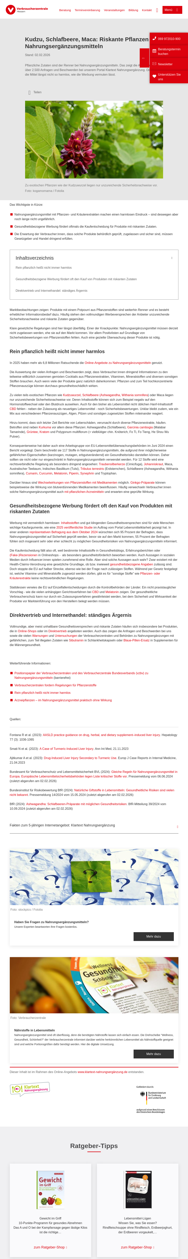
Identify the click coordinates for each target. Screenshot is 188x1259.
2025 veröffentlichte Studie (74, 527)
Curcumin (45, 473)
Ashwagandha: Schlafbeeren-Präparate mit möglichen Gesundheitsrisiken (76, 804)
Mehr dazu (153, 936)
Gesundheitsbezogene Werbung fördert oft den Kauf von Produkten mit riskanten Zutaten (76, 279)
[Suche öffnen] (157, 9)
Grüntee (32, 432)
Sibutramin (76, 640)
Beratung (65, 10)
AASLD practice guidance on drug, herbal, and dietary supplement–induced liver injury (101, 735)
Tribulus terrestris (92, 468)
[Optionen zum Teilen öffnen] (35, 92)
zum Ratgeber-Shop (49, 1247)
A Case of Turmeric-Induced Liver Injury (66, 748)
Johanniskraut (153, 464)
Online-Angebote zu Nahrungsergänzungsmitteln (118, 362)
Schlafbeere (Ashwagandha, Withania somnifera (115, 395)
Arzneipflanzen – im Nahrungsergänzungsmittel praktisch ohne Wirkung (63, 700)
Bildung (133, 10)
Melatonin (60, 473)
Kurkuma (45, 427)
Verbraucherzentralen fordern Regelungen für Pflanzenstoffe (56, 685)
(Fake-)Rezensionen (24, 555)
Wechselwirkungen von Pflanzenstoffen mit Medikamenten (77, 482)
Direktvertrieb (57, 631)
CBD (13, 409)
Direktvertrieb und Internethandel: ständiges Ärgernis (51, 290)
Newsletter (165, 64)
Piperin (74, 473)
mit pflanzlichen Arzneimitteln (84, 491)
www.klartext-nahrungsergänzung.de (102, 1072)
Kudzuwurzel (72, 395)
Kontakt (147, 10)
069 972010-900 (169, 38)
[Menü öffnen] (172, 10)
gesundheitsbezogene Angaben (131, 564)
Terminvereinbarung (87, 10)
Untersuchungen (66, 635)
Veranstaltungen (114, 10)
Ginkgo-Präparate (142, 482)
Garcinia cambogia (140, 427)
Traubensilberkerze (112, 464)
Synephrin (87, 473)
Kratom (44, 432)
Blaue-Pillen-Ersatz (136, 640)
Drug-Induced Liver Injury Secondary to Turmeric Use (80, 758)
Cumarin (31, 473)
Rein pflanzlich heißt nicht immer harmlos (44, 267)
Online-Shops (27, 631)
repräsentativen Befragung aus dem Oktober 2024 (64, 532)
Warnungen (40, 635)
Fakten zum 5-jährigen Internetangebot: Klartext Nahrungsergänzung (62, 825)
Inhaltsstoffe (69, 523)
